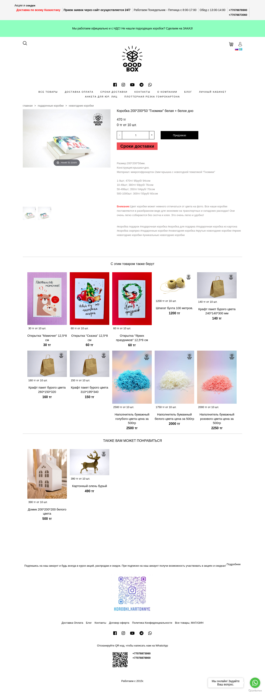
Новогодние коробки (81, 105)
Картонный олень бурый (89, 487)
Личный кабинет (212, 92)
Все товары (48, 92)
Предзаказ (179, 135)
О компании (167, 92)
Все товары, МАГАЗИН (189, 624)
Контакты (142, 92)
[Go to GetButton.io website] (255, 690)
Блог (188, 92)
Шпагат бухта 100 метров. (174, 309)
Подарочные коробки (51, 105)
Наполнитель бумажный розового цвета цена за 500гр (217, 420)
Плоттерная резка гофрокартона (152, 96)
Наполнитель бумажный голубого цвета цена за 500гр (132, 420)
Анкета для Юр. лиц (101, 96)
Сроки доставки (114, 92)
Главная (28, 105)
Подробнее (234, 565)
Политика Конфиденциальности (152, 624)
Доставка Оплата (79, 92)
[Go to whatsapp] (255, 683)
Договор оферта (119, 624)
